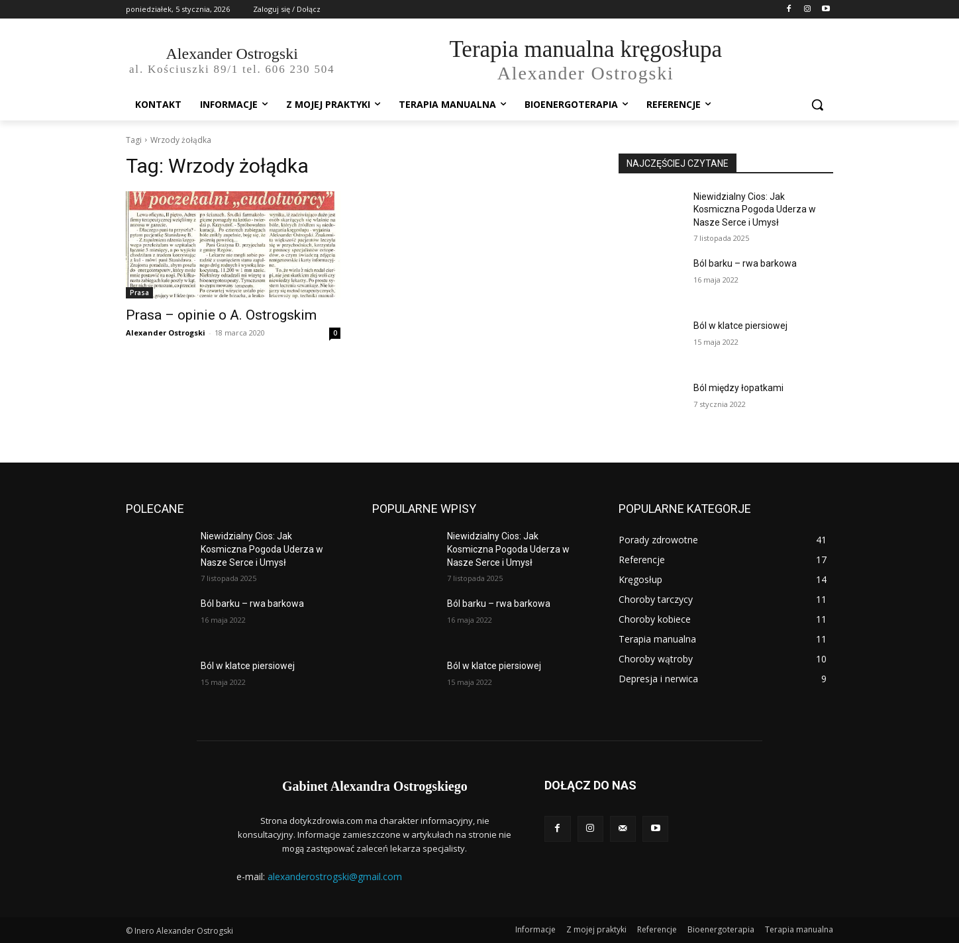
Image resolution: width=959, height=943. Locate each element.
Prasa (139, 292)
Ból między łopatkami (738, 387)
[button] (817, 104)
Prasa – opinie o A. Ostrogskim (221, 315)
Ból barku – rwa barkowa (745, 263)
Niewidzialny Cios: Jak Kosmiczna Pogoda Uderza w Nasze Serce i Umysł (754, 209)
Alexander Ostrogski (165, 332)
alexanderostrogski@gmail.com (335, 876)
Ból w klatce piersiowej (740, 325)
